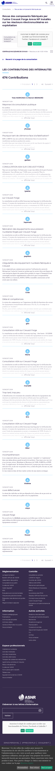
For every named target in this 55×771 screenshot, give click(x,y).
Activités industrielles (9, 654)
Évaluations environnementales (12, 593)
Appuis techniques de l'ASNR (38, 630)
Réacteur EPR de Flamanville (38, 595)
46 (42, 84)
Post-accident (33, 624)
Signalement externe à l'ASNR (12, 675)
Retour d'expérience (9, 664)
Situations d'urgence (35, 622)
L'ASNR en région (34, 577)
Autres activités (37, 611)
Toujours (37, 44)
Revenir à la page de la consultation (19, 59)
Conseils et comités (35, 627)
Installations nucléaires (9, 649)
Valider (8, 716)
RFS (3, 590)
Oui (29, 44)
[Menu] (52, 3)
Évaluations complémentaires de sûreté (39, 604)
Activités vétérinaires (9, 657)
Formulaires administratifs (10, 669)
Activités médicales (8, 651)
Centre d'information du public (12, 624)
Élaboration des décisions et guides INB (13, 599)
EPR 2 (31, 590)
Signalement (43, 743)
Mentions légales (27, 763)
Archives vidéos (7, 622)
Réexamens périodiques (37, 585)
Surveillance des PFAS (36, 593)
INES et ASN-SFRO (35, 583)
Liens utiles (32, 640)
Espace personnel (11, 743)
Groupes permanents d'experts (39, 617)
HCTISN (31, 635)
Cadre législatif (7, 588)
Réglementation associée (10, 603)
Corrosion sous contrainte (37, 598)
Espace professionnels (13, 646)
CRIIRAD (17, 518)
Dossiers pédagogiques (10, 614)
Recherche (32, 619)
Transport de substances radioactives (14, 659)
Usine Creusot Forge (35, 601)
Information (8, 611)
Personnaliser (23, 767)
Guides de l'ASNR (8, 585)
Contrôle (33, 572)
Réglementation (10, 572)
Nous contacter (7, 627)
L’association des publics (10, 580)
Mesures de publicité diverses (11, 595)
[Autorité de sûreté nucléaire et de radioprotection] (9, 3)
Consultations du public (9, 583)
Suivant (48, 84)
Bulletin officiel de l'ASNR (10, 577)
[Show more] (51, 51)
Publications (6, 617)
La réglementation (8, 575)
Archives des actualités (9, 619)
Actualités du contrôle (36, 575)
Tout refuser (34, 767)
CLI (30, 632)
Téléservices (6, 672)
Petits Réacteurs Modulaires (38, 588)
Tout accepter (46, 767)
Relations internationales (37, 614)
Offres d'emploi (29, 743)
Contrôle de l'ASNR (35, 580)
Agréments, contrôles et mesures (13, 662)
